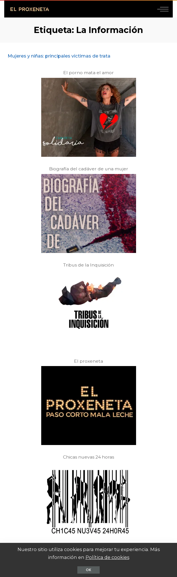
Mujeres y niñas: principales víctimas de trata (59, 56)
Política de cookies (107, 557)
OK (88, 569)
